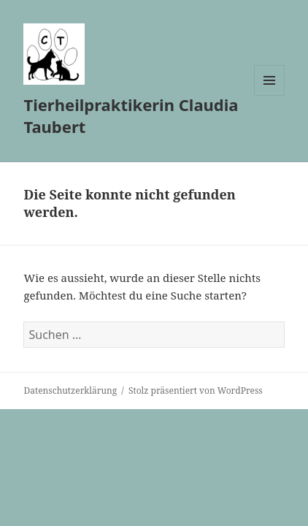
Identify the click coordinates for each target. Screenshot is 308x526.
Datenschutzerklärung (70, 390)
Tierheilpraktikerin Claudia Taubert (130, 115)
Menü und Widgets (270, 95)
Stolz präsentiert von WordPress (195, 390)
